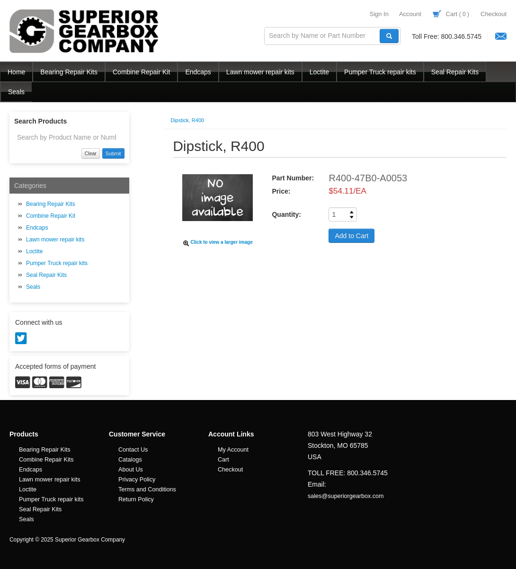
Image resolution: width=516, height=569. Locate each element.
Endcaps (198, 72)
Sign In (378, 14)
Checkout (493, 14)
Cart (451, 14)
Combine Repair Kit (141, 72)
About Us (130, 469)
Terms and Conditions (147, 489)
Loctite (319, 72)
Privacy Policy (136, 479)
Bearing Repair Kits (69, 72)
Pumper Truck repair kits (380, 72)
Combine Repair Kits (46, 459)
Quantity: (286, 214)
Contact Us (133, 449)
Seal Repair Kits (455, 72)
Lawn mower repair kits (260, 72)
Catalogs (130, 459)
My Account (233, 449)
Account (410, 14)
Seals (16, 92)
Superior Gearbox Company (85, 31)
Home (16, 72)
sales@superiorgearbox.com (345, 496)
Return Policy (136, 499)
